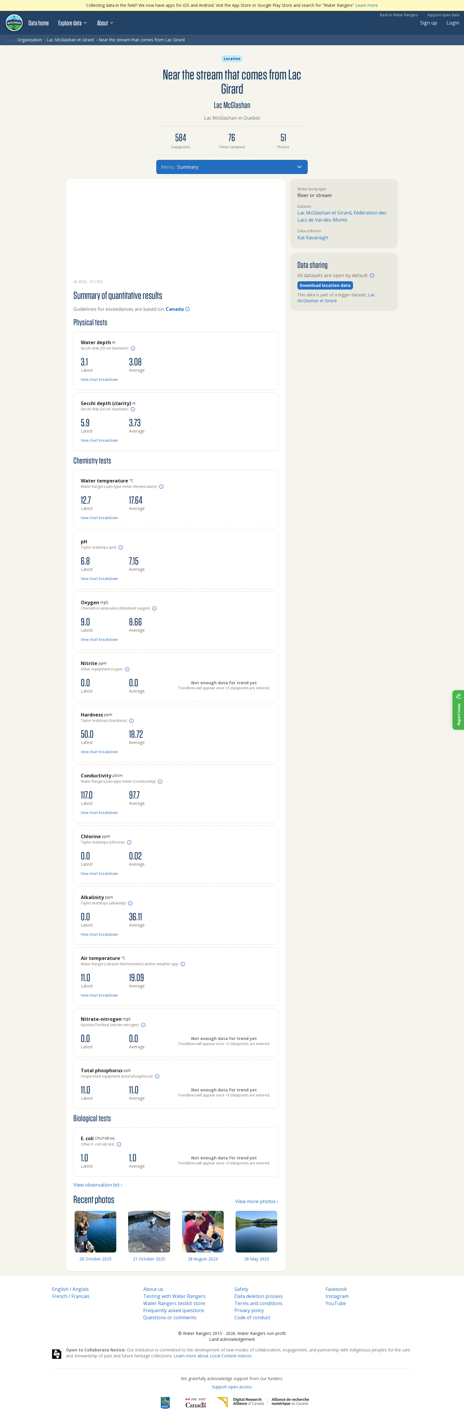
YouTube (336, 1303)
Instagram (337, 1296)
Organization (29, 40)
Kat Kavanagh (312, 237)
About (105, 23)
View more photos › (256, 1201)
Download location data (325, 285)
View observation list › (97, 1185)
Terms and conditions (258, 1303)
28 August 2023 (203, 1259)
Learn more (366, 5)
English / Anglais (70, 1289)
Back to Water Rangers (399, 14)
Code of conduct (252, 1317)
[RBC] (165, 1403)
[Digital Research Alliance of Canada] (262, 1403)
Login (453, 23)
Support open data (443, 14)
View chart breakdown (99, 379)
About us (153, 1289)
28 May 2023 (256, 1259)
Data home (38, 23)
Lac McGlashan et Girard (70, 40)
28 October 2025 (95, 1259)
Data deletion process (258, 1296)
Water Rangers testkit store (174, 1303)
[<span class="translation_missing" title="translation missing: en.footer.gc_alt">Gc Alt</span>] (196, 1403)
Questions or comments (169, 1317)
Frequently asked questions (173, 1310)
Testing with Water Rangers (174, 1296)
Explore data (73, 23)
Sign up (428, 23)
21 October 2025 (149, 1259)
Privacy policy (249, 1310)
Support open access (232, 1387)
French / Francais (71, 1296)
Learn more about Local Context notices (213, 1356)
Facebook (336, 1289)
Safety (241, 1289)
